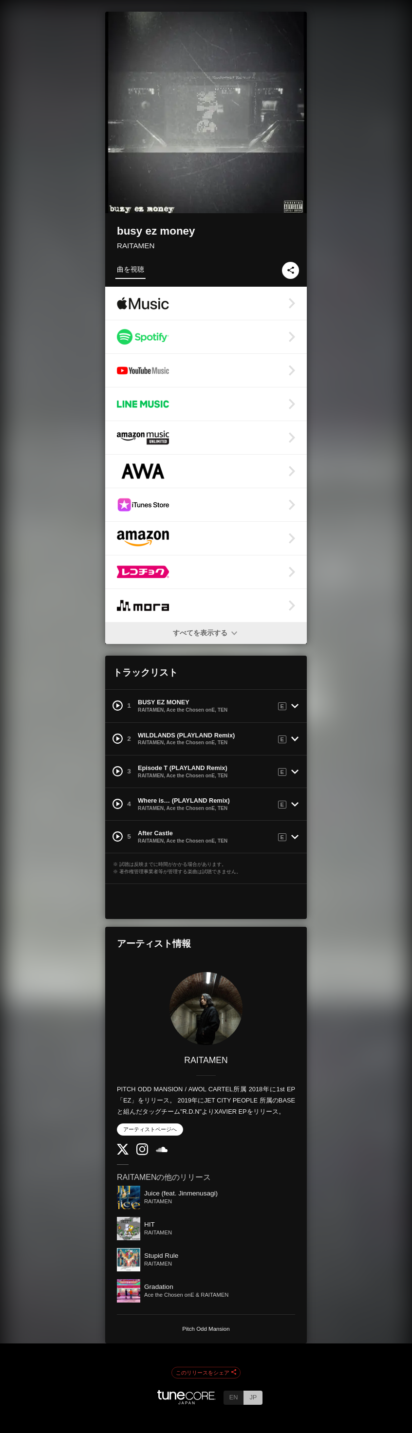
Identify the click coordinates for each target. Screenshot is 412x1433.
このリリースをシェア (206, 1373)
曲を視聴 (130, 269)
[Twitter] (123, 1152)
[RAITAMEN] (206, 1008)
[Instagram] (142, 1153)
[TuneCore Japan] (186, 1401)
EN (233, 1397)
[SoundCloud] (162, 1150)
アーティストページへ (150, 1129)
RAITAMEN (135, 245)
